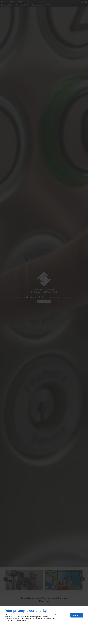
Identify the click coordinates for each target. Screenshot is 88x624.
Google (16, 620)
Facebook (22, 620)
